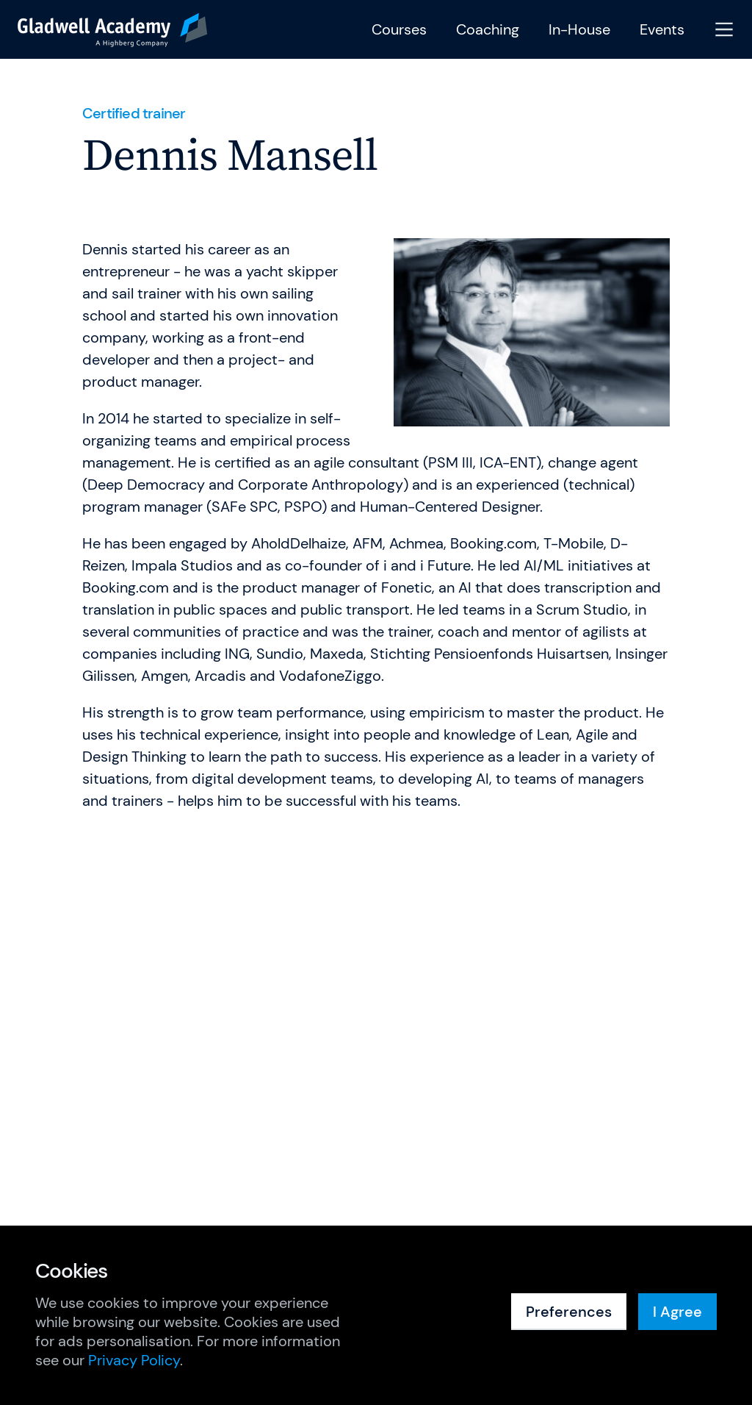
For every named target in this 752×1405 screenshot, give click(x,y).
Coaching (487, 29)
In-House (579, 29)
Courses (399, 29)
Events (662, 29)
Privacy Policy (134, 1360)
